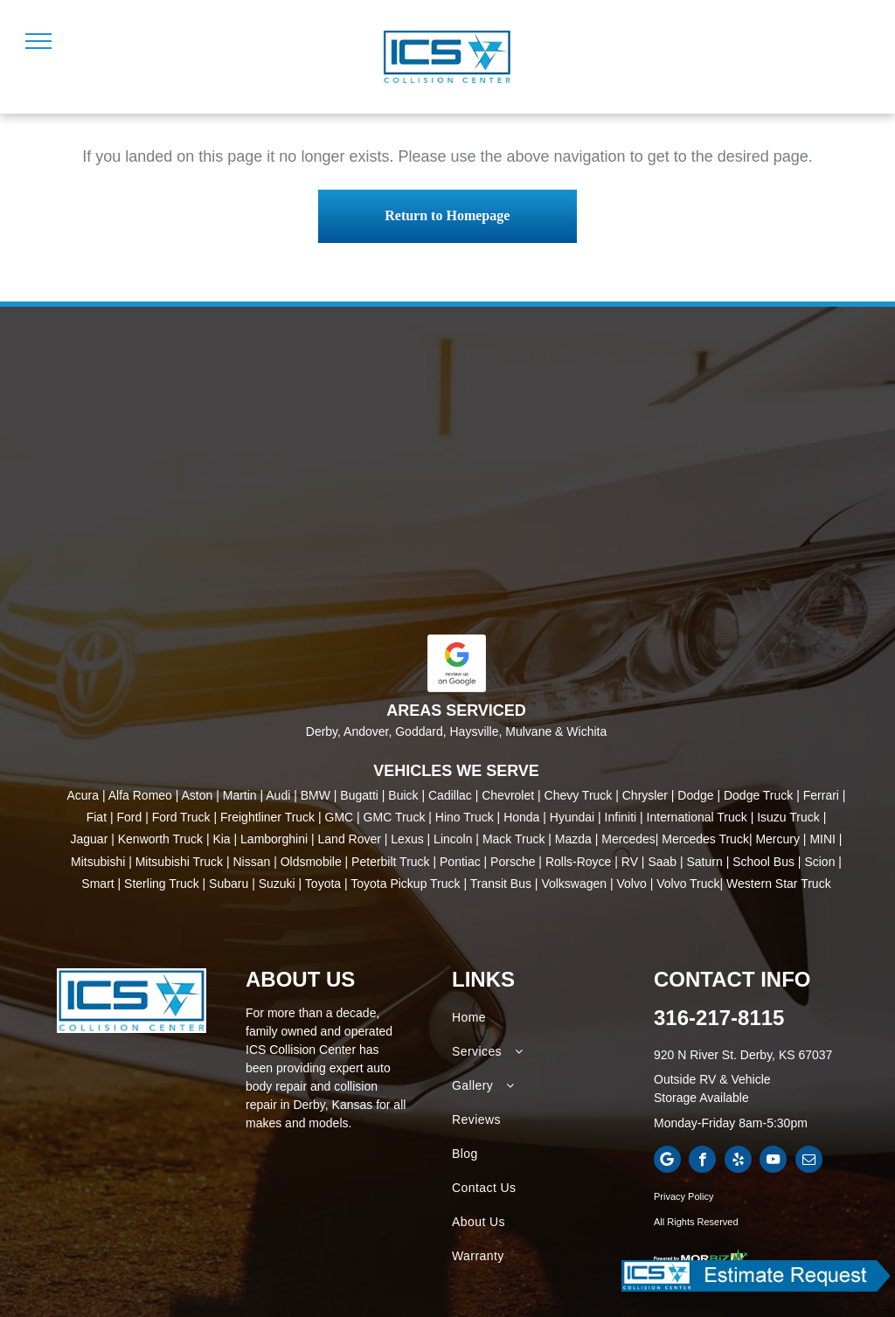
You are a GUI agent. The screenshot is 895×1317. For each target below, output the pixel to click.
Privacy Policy (683, 1196)
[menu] (38, 41)
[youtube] (773, 1161)
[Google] (667, 1161)
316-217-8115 (719, 1017)
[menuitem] (550, 1018)
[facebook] (702, 1161)
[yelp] (738, 1161)
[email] (808, 1161)
